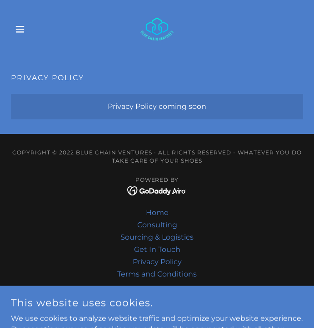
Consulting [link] (157, 224)
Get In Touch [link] (157, 249)
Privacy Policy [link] (157, 261)
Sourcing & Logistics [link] (157, 237)
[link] (157, 29)
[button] (33, 29)
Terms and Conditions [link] (157, 274)
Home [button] (157, 212)
